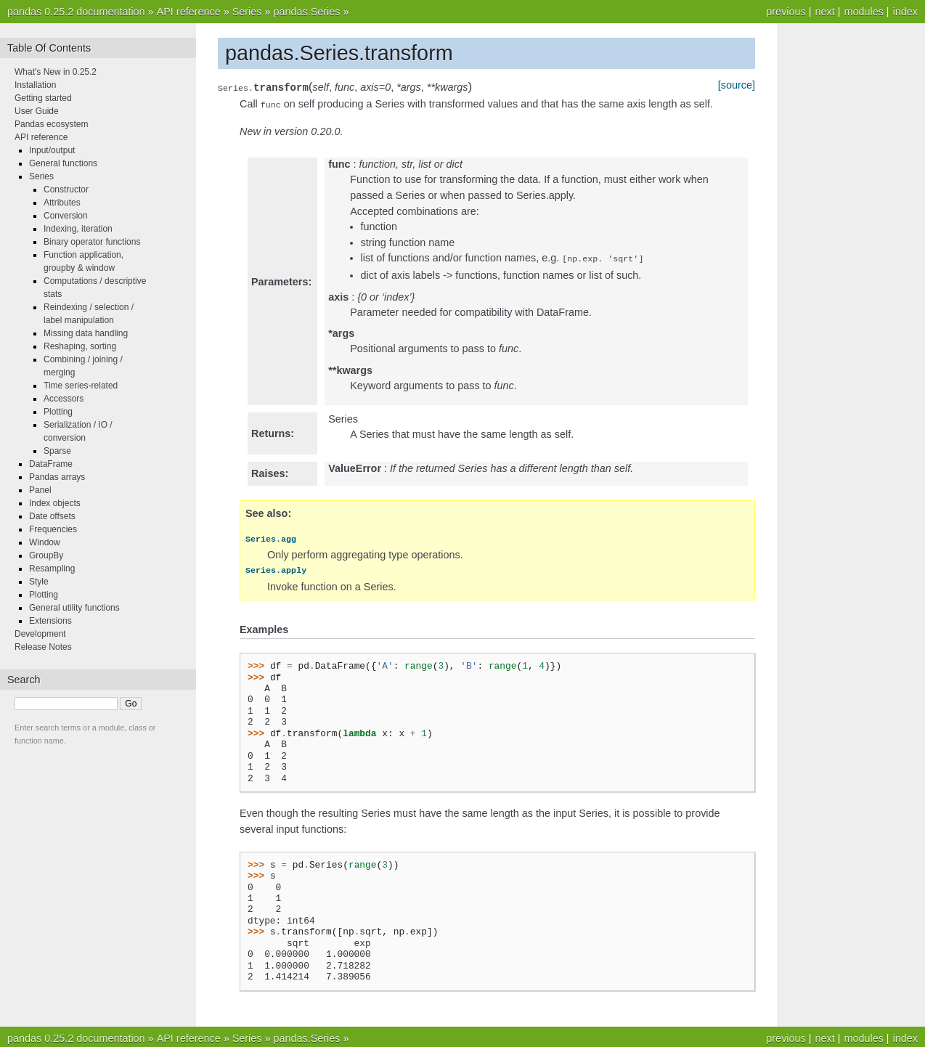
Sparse (57, 451)
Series (247, 11)
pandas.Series (306, 11)
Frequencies (53, 529)
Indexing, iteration (78, 229)
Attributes (62, 202)
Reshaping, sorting (80, 346)
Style (39, 582)
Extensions (50, 621)
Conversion (66, 216)
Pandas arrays (57, 477)
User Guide (37, 111)
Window (44, 542)
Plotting (58, 412)
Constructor (66, 189)
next (824, 11)
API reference (189, 11)
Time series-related (81, 385)
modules (863, 11)
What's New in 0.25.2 (56, 72)
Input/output (52, 150)
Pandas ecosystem (51, 124)
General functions (63, 163)
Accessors (63, 399)
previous (785, 11)
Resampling (52, 568)
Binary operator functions (92, 242)
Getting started (43, 98)
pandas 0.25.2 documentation (76, 11)
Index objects (55, 503)
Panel (40, 490)
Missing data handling (86, 333)
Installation (35, 85)
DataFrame (51, 464)
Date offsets (52, 516)
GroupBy (46, 555)
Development (40, 634)
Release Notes (43, 647)
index (905, 11)
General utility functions (74, 608)
